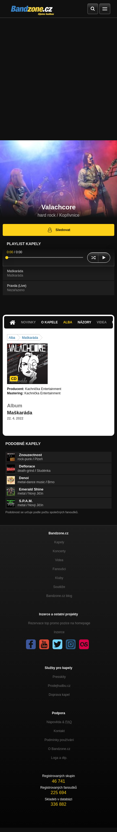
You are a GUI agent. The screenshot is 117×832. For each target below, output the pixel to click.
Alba (67, 322)
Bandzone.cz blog (59, 596)
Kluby (59, 578)
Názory (84, 322)
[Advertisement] (58, 79)
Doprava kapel (59, 695)
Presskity (59, 677)
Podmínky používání (59, 740)
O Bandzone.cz (59, 749)
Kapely (59, 542)
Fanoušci (59, 569)
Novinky (28, 322)
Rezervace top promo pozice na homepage (59, 623)
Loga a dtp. (59, 758)
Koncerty (59, 551)
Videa (102, 322)
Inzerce (59, 632)
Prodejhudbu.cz (59, 686)
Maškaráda (30, 338)
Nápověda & (59, 722)
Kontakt (59, 731)
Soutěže (59, 587)
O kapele (49, 322)
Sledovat (58, 230)
